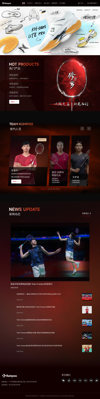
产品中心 (30, 3)
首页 (23, 3)
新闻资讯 (55, 3)
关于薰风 (62, 3)
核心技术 (47, 3)
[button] (2, 28)
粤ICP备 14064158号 (32, 396)
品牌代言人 (38, 3)
